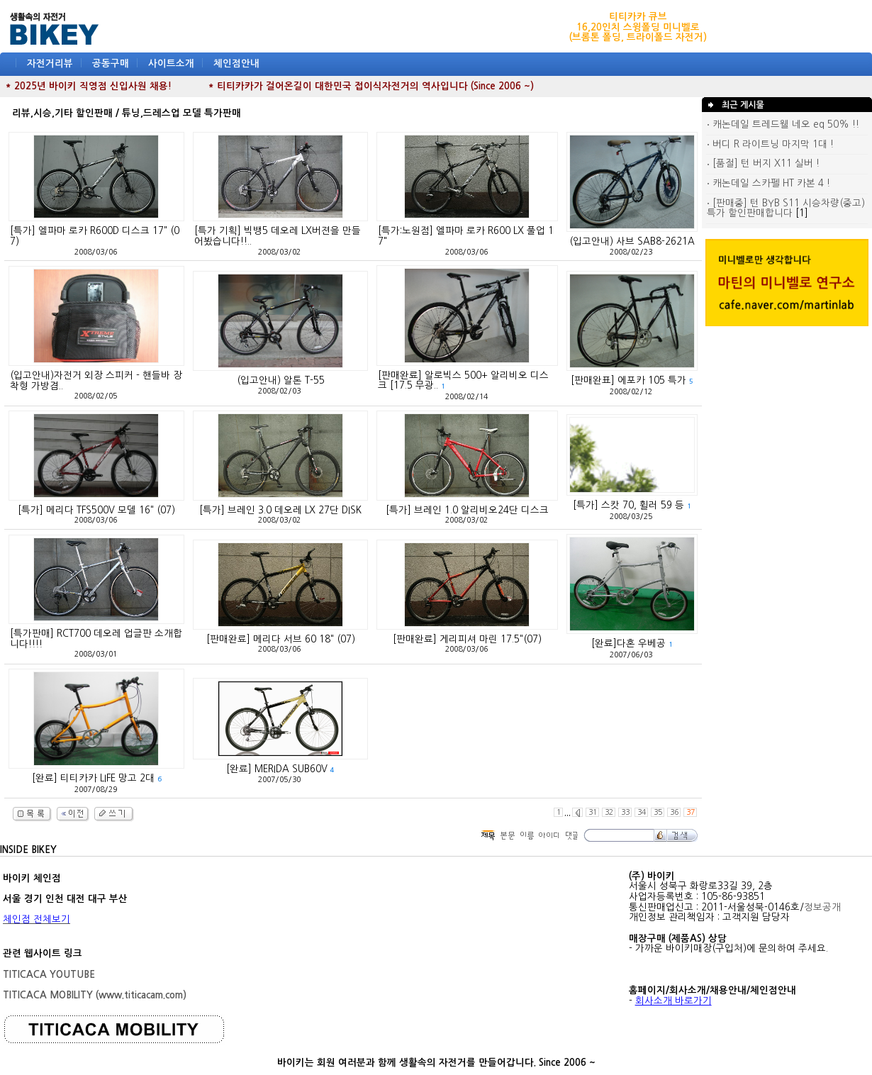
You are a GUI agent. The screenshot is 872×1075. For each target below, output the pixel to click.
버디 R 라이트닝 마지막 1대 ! (770, 144)
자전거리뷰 (50, 63)
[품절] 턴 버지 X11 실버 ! (763, 163)
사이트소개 (171, 63)
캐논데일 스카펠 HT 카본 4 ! (768, 183)
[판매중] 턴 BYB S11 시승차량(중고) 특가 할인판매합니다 (786, 208)
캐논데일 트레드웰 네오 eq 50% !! (783, 124)
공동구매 (110, 63)
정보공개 (822, 907)
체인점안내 (236, 63)
